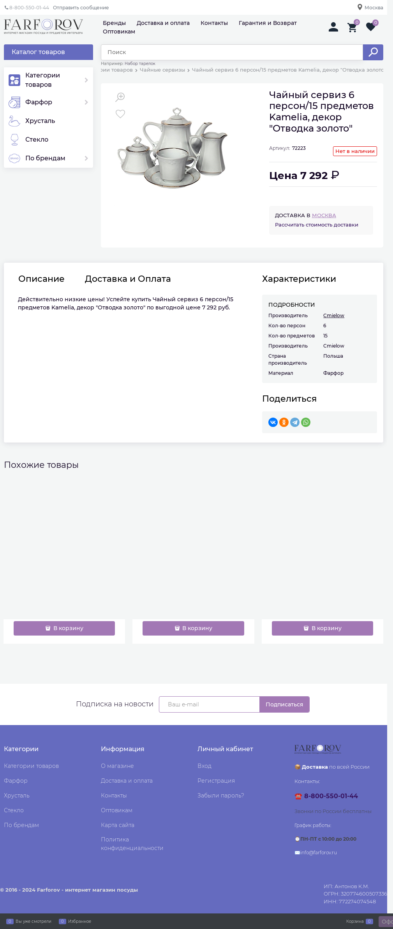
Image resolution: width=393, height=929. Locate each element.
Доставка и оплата (163, 22)
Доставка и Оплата (128, 279)
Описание (41, 279)
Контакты (214, 22)
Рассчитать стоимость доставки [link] (316, 224)
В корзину (67, 628)
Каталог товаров (38, 52)
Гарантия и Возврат (268, 22)
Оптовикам (119, 31)
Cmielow (333, 315)
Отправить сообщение (81, 8)
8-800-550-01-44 (29, 8)
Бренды (114, 22)
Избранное (79, 921)
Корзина (355, 921)
